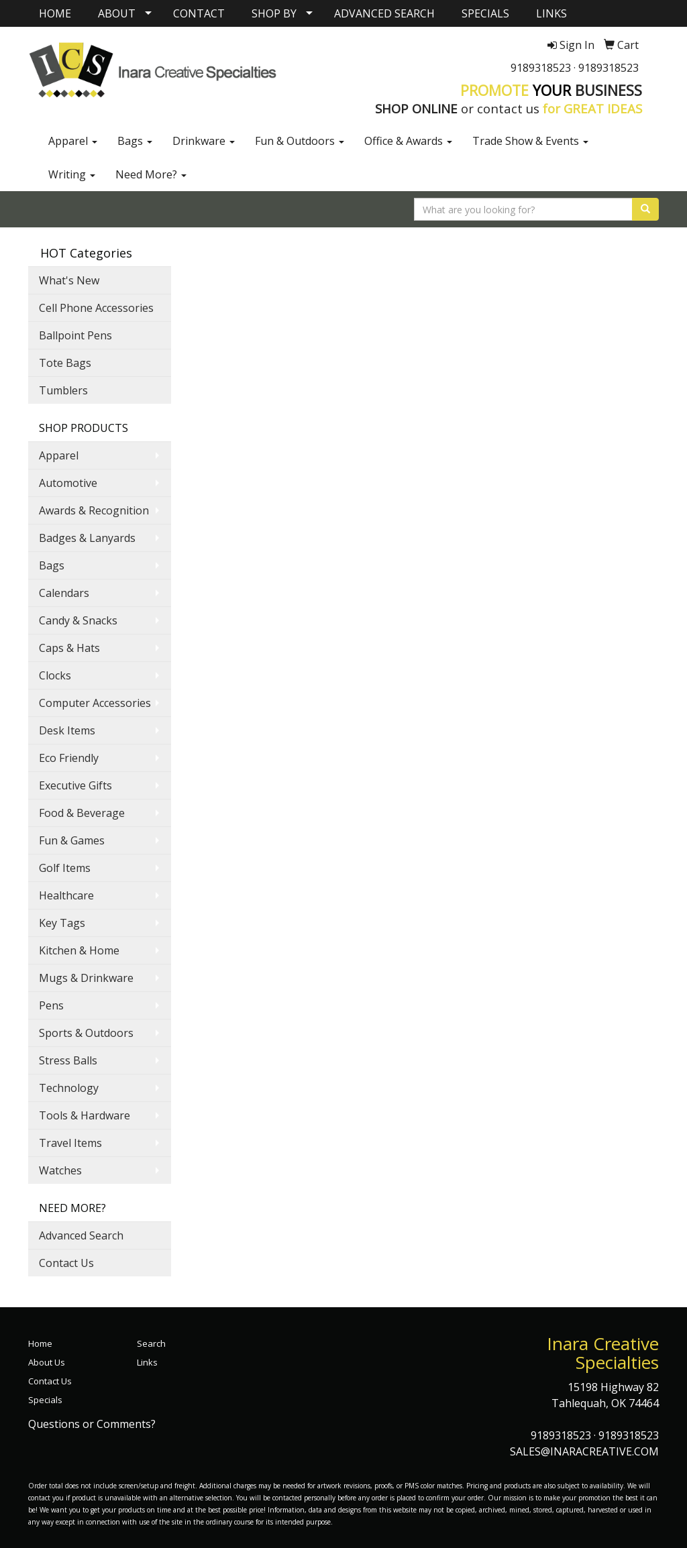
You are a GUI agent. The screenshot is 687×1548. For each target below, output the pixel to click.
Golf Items (65, 868)
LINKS (551, 13)
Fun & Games (72, 840)
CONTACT (199, 13)
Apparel (72, 140)
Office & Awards (408, 140)
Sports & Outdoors (86, 1033)
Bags (134, 140)
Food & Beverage (82, 813)
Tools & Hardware (84, 1115)
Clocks (55, 675)
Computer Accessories (95, 703)
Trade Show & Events (530, 140)
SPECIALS (485, 13)
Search (151, 1343)
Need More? (151, 174)
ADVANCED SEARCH (384, 13)
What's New (69, 280)
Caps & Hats (69, 648)
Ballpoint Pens (75, 335)
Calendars (64, 593)
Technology (69, 1088)
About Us (46, 1362)
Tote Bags (65, 362)
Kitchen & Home (79, 950)
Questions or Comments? (92, 1424)
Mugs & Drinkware (86, 978)
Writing (71, 174)
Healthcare (66, 895)
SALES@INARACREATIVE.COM (584, 1451)
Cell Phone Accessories (96, 307)
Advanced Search (81, 1235)
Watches (60, 1170)
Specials (45, 1400)
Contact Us (66, 1263)
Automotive (68, 483)
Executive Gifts (75, 785)
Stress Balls (68, 1060)
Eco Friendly (69, 758)
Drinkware (203, 140)
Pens (51, 1005)
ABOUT (117, 13)
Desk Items (67, 730)
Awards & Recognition (94, 510)
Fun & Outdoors (299, 140)
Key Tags (62, 923)
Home (40, 1343)
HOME (55, 13)
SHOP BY (274, 13)
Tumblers (63, 390)
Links (147, 1362)
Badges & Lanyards (87, 538)
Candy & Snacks (78, 620)
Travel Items (70, 1143)
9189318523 (541, 67)
